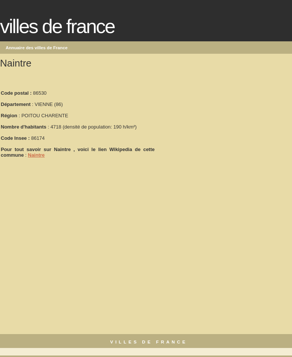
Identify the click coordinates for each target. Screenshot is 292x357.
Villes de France (57, 26)
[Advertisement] (211, 121)
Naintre (36, 155)
